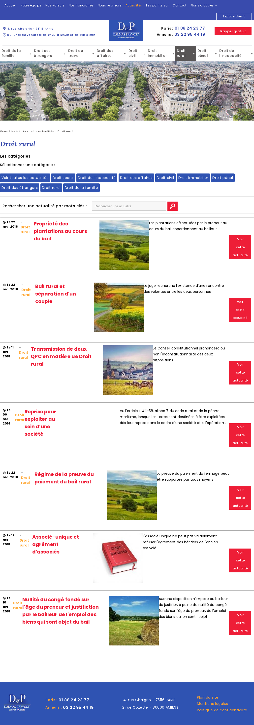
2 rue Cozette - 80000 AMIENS (150, 707)
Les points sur (157, 5)
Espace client (234, 16)
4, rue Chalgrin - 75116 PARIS (27, 29)
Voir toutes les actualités (25, 177)
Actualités (134, 5)
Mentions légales (212, 703)
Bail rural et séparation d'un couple (55, 293)
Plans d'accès (202, 5)
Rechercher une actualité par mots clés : (44, 205)
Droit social (63, 177)
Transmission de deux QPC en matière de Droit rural (61, 356)
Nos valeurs (55, 5)
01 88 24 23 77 (190, 28)
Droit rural (181, 53)
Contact (179, 5)
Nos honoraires (81, 5)
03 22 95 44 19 (189, 34)
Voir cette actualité (240, 247)
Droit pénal (202, 53)
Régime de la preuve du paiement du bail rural (64, 477)
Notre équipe (31, 5)
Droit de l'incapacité (229, 53)
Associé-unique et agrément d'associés (55, 544)
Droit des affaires (104, 53)
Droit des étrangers (43, 53)
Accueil (10, 5)
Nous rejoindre (110, 5)
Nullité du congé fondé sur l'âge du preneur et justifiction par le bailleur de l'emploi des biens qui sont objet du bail (60, 610)
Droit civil (132, 53)
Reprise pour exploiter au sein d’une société (40, 422)
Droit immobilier (156, 53)
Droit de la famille (10, 53)
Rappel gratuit (233, 31)
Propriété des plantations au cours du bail (60, 231)
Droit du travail (75, 53)
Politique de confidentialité (222, 709)
